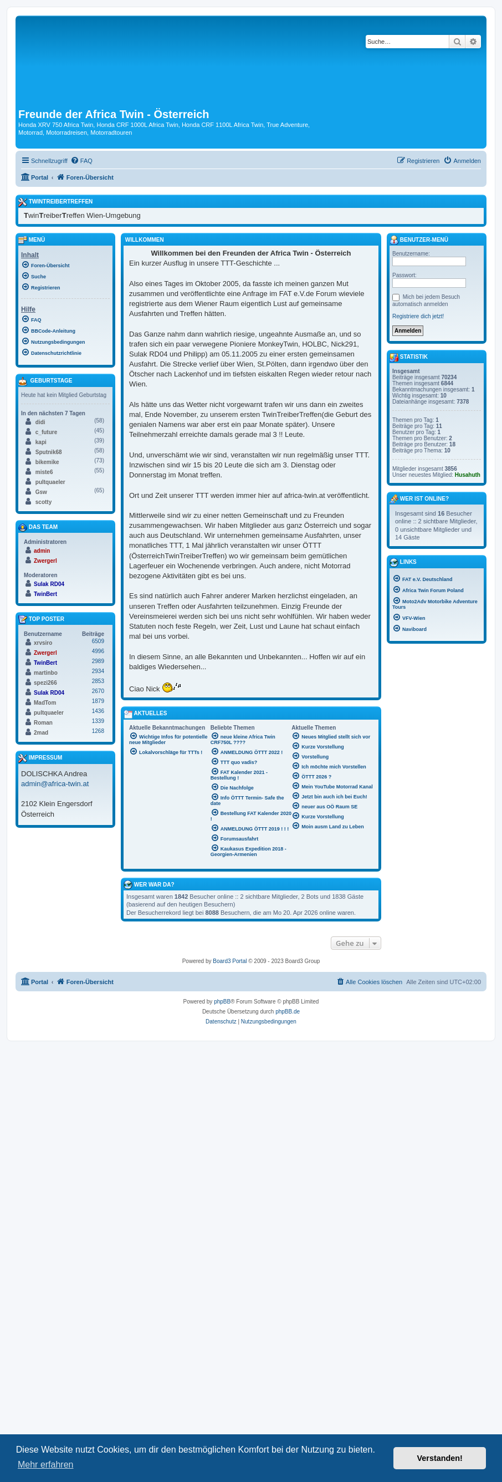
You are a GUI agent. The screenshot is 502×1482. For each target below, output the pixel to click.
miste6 (44, 472)
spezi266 (45, 683)
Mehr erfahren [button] (46, 1464)
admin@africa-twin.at (55, 784)
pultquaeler (50, 482)
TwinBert (45, 594)
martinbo (46, 673)
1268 (98, 731)
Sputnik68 (48, 452)
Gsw (41, 492)
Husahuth (467, 475)
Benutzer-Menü (419, 240)
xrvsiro (43, 643)
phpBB (222, 1002)
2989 (98, 661)
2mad (41, 733)
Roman (43, 723)
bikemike (47, 462)
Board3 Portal (230, 961)
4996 (98, 651)
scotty (43, 502)
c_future (46, 432)
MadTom (45, 703)
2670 (98, 691)
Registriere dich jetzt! (418, 316)
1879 (98, 701)
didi (40, 422)
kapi (41, 442)
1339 (98, 721)
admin (42, 551)
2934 (98, 671)
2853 (98, 681)
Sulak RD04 (49, 584)
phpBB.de (287, 1012)
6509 (98, 641)
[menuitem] (81, 160)
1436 (98, 711)
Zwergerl (45, 561)
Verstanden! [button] (440, 1458)
